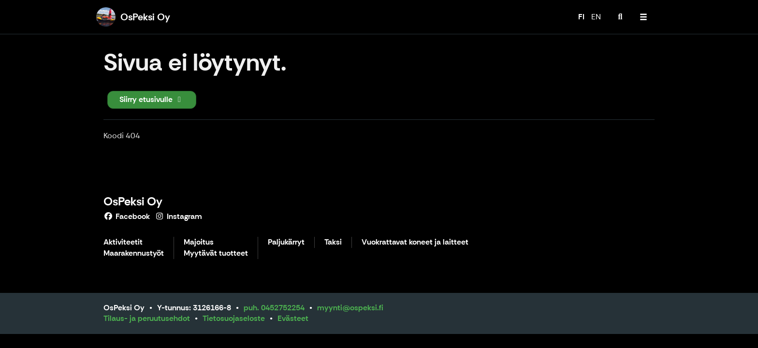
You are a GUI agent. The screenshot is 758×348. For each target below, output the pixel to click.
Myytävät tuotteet (216, 253)
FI (581, 17)
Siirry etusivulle (151, 99)
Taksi (333, 242)
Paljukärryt (286, 242)
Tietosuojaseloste (234, 318)
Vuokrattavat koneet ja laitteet (415, 242)
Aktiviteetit (123, 242)
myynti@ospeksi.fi (350, 308)
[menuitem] (620, 17)
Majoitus (199, 242)
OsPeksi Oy (132, 201)
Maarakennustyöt (133, 253)
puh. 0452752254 (274, 308)
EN (596, 17)
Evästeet (292, 318)
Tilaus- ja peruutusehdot (146, 318)
